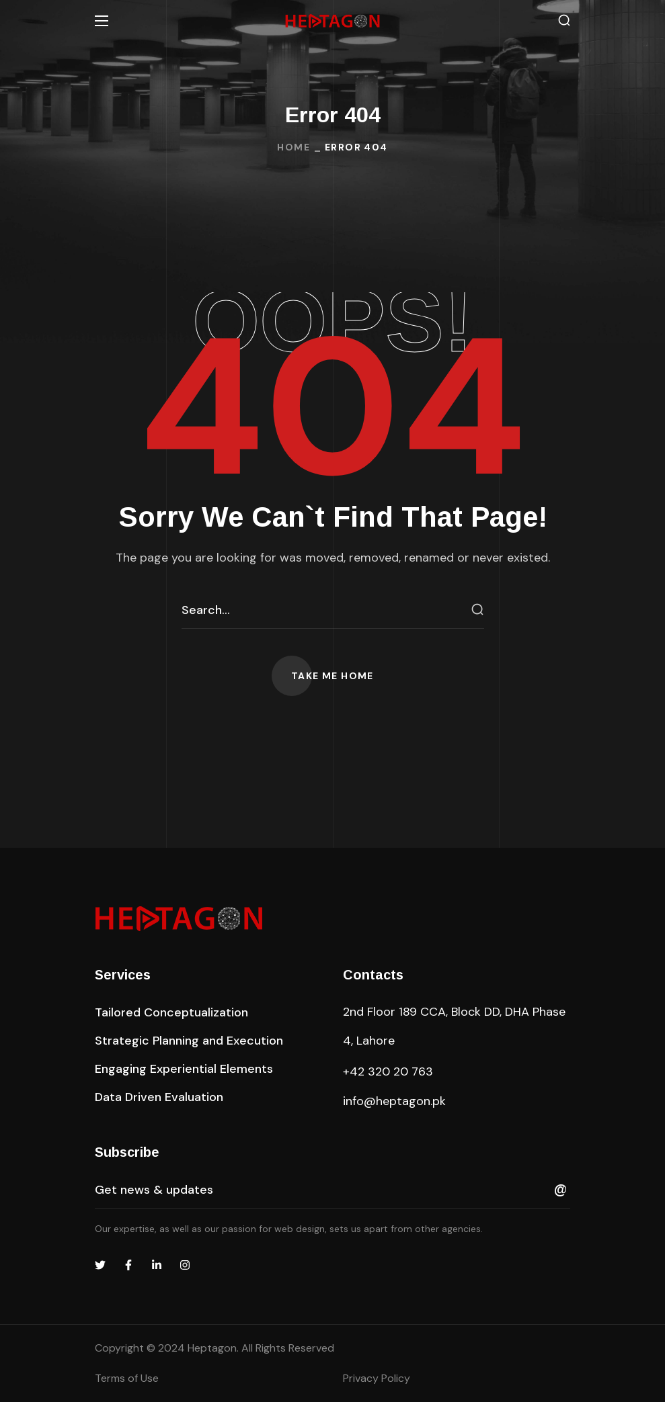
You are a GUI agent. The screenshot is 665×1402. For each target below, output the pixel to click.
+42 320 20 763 (388, 1071)
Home (293, 147)
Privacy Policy (376, 1378)
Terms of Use (127, 1378)
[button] (564, 20)
